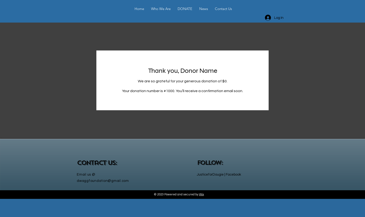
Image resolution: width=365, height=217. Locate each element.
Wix (201, 194)
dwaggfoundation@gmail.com (103, 181)
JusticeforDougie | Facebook (219, 174)
